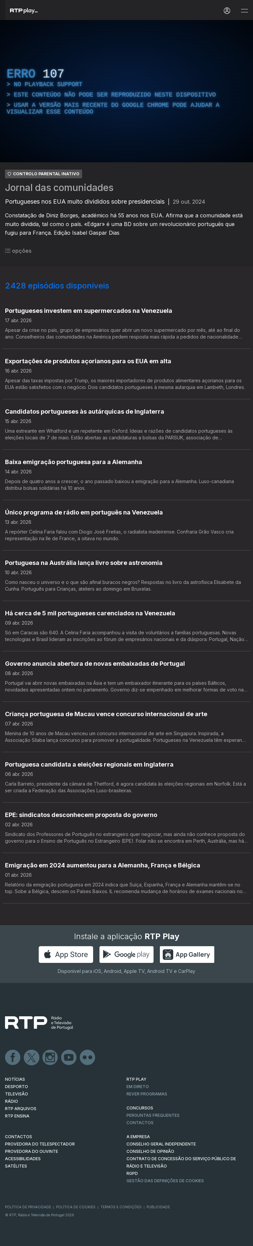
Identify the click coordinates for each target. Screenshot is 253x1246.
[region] (126, 91)
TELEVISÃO (16, 1093)
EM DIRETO (137, 1086)
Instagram (50, 1058)
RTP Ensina (17, 1115)
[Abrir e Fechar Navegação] (244, 11)
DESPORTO (16, 1086)
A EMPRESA (138, 1136)
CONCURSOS (139, 1107)
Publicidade (158, 1207)
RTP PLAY (136, 1079)
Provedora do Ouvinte (31, 1151)
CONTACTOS (18, 1136)
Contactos (140, 1122)
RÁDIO (11, 1101)
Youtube (69, 1058)
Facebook (13, 1058)
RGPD (132, 1173)
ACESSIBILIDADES (23, 1158)
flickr (88, 1058)
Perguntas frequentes (153, 1115)
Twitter (32, 1058)
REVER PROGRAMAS (146, 1093)
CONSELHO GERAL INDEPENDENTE (161, 1144)
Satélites (16, 1166)
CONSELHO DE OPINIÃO (150, 1151)
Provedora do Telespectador (40, 1144)
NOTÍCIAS (15, 1079)
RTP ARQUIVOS (20, 1108)
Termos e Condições (121, 1207)
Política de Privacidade (28, 1207)
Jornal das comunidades (59, 187)
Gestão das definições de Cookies (165, 1180)
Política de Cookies (75, 1207)
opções (18, 250)
